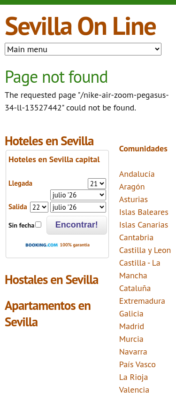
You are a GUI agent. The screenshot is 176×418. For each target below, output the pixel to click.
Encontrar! (76, 224)
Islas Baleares (143, 211)
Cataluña (135, 288)
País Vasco (137, 364)
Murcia (131, 338)
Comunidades (143, 148)
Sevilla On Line (80, 25)
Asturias (133, 199)
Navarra (133, 351)
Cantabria (136, 237)
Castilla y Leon (145, 249)
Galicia (131, 313)
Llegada (20, 183)
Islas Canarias (143, 224)
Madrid (131, 326)
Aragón (132, 186)
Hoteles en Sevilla (49, 141)
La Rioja (133, 376)
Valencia (134, 389)
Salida (17, 206)
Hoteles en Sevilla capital (54, 159)
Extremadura (142, 300)
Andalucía (137, 173)
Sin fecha (21, 225)
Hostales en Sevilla (51, 279)
